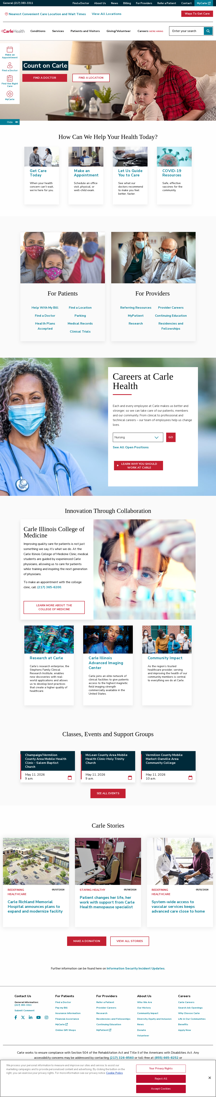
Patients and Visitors (85, 31)
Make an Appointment (86, 173)
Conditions (37, 31)
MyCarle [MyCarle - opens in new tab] (10, 96)
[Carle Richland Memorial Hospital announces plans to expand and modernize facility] (36, 861)
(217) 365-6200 (49, 587)
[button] (138, 465)
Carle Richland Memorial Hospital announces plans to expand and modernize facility (35, 906)
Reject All (161, 1079)
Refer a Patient (105, 1002)
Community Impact (147, 1013)
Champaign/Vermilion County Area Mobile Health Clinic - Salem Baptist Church (45, 761)
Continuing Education (171, 316)
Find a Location (80, 307)
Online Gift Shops (65, 1030)
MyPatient (136, 316)
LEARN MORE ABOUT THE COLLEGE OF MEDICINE (54, 607)
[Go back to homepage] (13, 31)
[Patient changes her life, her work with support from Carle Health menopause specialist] (108, 861)
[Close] (209, 1077)
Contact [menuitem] (186, 3)
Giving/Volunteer (119, 31)
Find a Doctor (10, 67)
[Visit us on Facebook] (16, 1017)
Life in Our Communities (192, 1018)
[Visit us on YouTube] (38, 1017)
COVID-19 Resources (171, 173)
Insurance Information (67, 1013)
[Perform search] (208, 31)
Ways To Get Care (197, 14)
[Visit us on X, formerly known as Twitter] (23, 1017)
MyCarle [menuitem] (202, 3)
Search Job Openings (190, 1007)
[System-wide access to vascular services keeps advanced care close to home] (180, 861)
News (140, 1024)
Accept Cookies (161, 1089)
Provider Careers (171, 307)
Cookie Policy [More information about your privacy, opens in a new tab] (114, 1073)
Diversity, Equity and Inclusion (154, 1018)
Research (136, 323)
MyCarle (61, 1024)
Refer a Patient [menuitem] (166, 3)
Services (58, 31)
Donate (141, 1030)
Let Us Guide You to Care (130, 173)
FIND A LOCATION (91, 78)
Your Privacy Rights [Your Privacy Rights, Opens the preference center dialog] (161, 1068)
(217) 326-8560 (122, 1058)
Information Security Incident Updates (136, 968)
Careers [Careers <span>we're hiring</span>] (150, 31)
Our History (144, 1007)
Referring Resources (135, 307)
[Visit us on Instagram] (46, 1017)
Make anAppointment (10, 52)
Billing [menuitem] (127, 3)
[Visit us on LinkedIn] (30, 1017)
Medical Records (80, 323)
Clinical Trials (80, 331)
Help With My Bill (45, 307)
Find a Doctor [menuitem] (81, 3)
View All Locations (106, 14)
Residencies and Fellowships (113, 1018)
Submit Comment (25, 1010)
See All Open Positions (131, 447)
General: (18, 3)
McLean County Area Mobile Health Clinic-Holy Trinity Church (107, 759)
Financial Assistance (67, 1018)
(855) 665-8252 (166, 1058)
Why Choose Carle (189, 1013)
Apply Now (184, 1030)
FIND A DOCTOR (44, 78)
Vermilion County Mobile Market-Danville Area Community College (164, 759)
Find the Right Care (10, 81)
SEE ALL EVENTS (108, 793)
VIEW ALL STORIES (130, 941)
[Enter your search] (191, 31)
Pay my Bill (61, 1007)
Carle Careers (186, 1002)
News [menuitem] (114, 3)
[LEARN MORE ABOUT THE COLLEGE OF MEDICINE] (144, 569)
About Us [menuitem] (100, 3)
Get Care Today (38, 173)
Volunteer (143, 1035)
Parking (80, 316)
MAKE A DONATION (86, 941)
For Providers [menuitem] (144, 3)
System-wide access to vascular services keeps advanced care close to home (178, 906)
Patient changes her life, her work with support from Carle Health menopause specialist (107, 902)
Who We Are (144, 1002)
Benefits (183, 1024)
